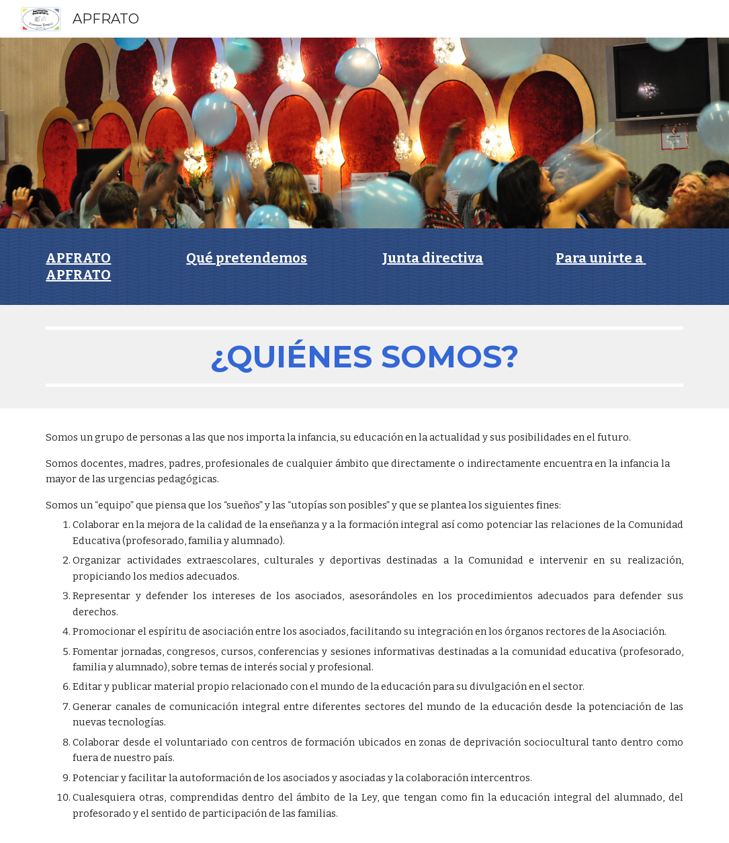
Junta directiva (432, 258)
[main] (364, 267)
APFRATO (78, 258)
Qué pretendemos (246, 258)
